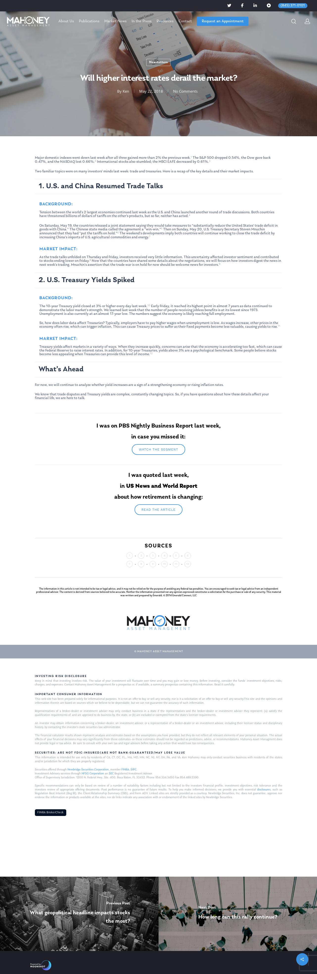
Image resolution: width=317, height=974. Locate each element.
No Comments (185, 91)
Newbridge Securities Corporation (88, 769)
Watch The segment (158, 449)
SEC (111, 773)
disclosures (264, 789)
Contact (185, 21)
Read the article (158, 510)
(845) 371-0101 (293, 5)
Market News (115, 21)
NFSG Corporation (93, 773)
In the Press (142, 21)
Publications (89, 21)
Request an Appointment (223, 21)
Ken (126, 91)
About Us (66, 21)
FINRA (125, 769)
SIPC (133, 769)
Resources (165, 21)
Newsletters (158, 62)
